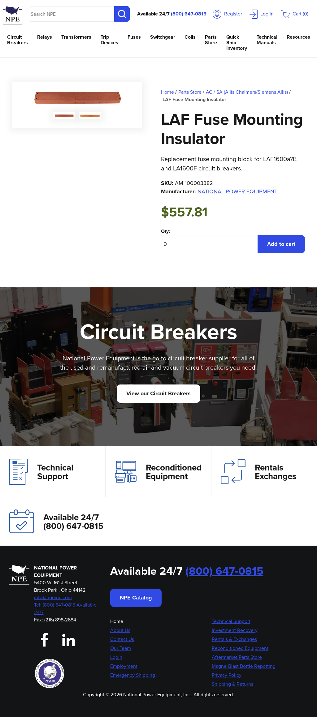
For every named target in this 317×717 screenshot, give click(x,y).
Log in (262, 13)
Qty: (165, 231)
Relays (44, 37)
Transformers (76, 37)
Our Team (120, 648)
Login (116, 657)
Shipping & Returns (232, 684)
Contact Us (122, 639)
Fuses (134, 37)
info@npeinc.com (53, 597)
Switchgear (162, 37)
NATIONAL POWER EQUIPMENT (237, 191)
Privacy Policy (226, 675)
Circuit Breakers (17, 39)
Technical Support (41, 472)
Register (227, 13)
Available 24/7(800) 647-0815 (56, 521)
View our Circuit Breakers (158, 393)
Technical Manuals (267, 39)
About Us (120, 630)
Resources (298, 37)
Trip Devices (109, 39)
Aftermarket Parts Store (237, 657)
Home (116, 621)
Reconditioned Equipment (158, 472)
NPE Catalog (136, 598)
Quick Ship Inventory (236, 42)
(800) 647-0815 (188, 13)
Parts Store (211, 39)
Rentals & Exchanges (234, 639)
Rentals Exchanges (258, 471)
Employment (123, 666)
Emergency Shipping (132, 675)
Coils (190, 37)
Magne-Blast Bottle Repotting (244, 666)
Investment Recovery (235, 630)
